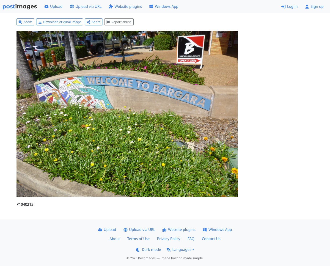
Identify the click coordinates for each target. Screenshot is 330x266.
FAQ (190, 238)
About (115, 238)
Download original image (59, 22)
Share (93, 22)
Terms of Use (138, 238)
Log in (289, 6)
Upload (53, 6)
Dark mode (148, 249)
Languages (179, 249)
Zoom (25, 22)
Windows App (163, 6)
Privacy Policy (168, 238)
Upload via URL (86, 6)
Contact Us (211, 238)
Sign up (314, 6)
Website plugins (125, 6)
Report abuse (118, 22)
